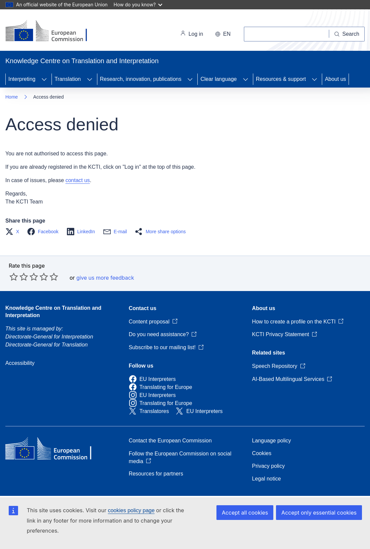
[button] (14, 232)
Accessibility (19, 363)
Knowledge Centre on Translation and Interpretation (53, 311)
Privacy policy (268, 466)
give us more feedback (105, 277)
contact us (78, 180)
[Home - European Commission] (51, 31)
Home (11, 97)
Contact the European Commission (170, 440)
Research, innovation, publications (141, 79)
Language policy (271, 440)
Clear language (218, 79)
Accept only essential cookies (319, 512)
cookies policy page (131, 510)
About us (335, 79)
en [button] (222, 34)
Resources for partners (156, 473)
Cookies (261, 453)
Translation (68, 79)
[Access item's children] (44, 79)
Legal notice (266, 479)
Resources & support (281, 79)
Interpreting (21, 79)
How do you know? (138, 4)
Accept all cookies (245, 512)
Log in (191, 34)
